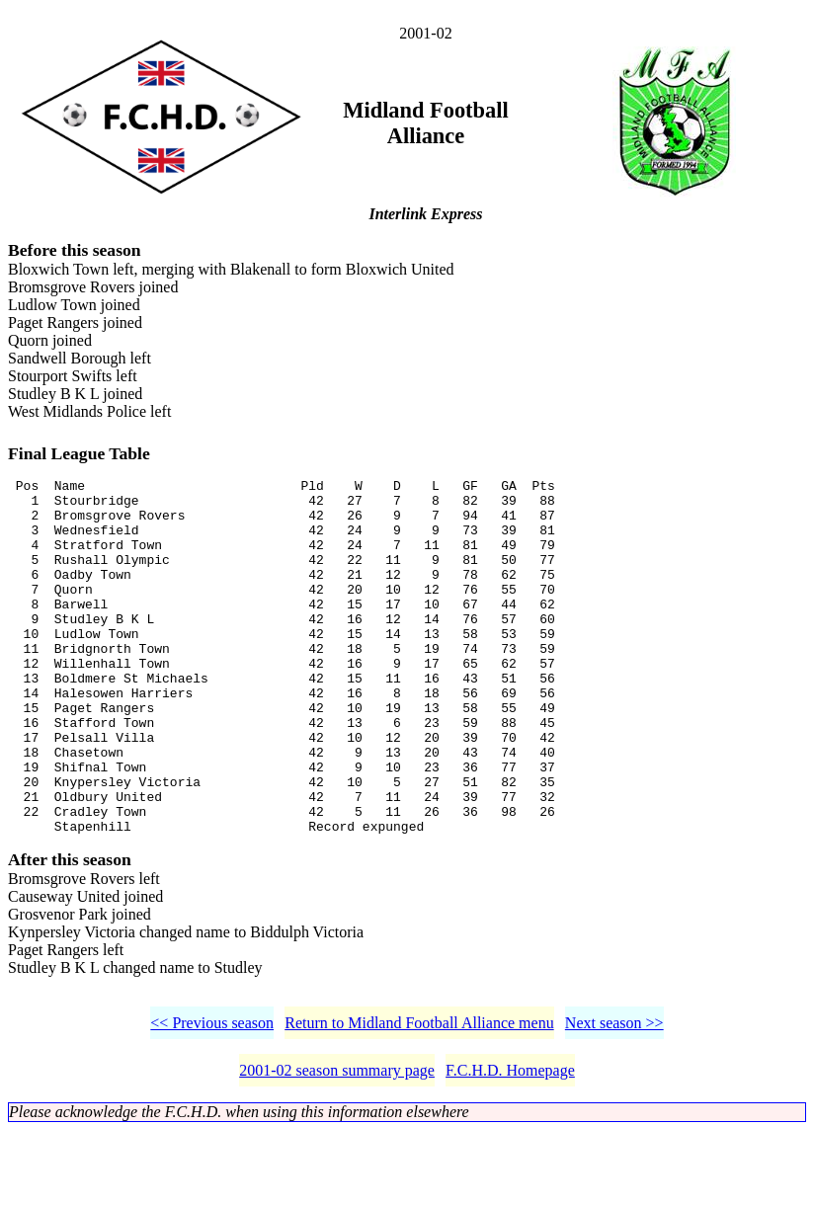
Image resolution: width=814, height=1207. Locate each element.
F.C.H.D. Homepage (510, 1147)
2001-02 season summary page (337, 1147)
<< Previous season (212, 1099)
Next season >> (614, 1099)
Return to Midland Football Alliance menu (419, 1099)
